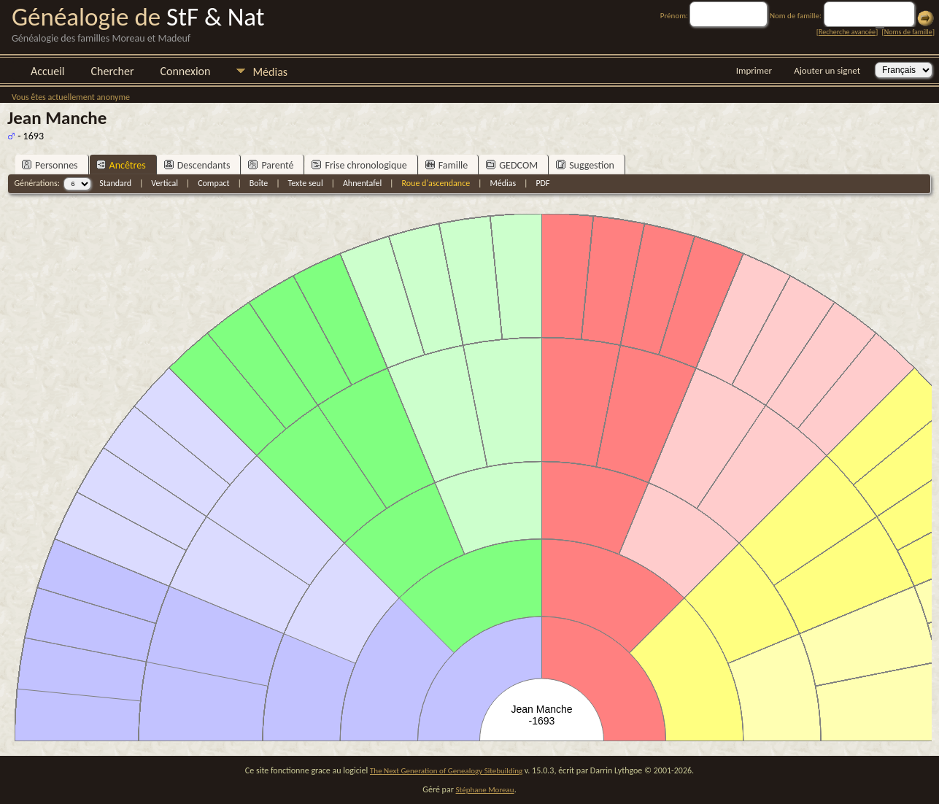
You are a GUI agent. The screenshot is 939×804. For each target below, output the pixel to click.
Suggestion (585, 165)
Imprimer (754, 70)
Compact (213, 183)
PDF (542, 183)
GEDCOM (512, 165)
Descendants (197, 165)
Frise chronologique (359, 165)
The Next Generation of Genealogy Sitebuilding (446, 771)
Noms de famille (908, 31)
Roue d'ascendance (435, 183)
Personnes (50, 165)
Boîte (259, 183)
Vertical (164, 183)
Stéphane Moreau (485, 790)
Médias (269, 72)
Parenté (270, 165)
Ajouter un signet (827, 70)
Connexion (185, 71)
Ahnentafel (362, 183)
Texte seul (305, 183)
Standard (115, 183)
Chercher (112, 71)
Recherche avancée (847, 31)
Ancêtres (121, 165)
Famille (446, 165)
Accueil (48, 71)
